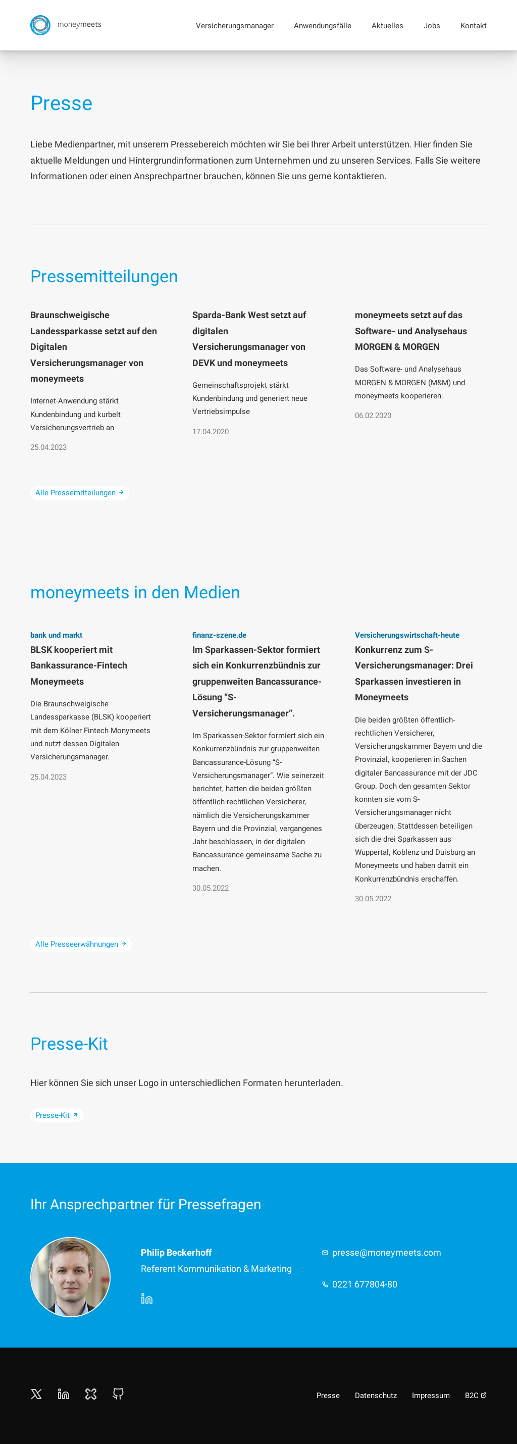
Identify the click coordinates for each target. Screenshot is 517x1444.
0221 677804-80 (364, 1284)
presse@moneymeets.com (386, 1252)
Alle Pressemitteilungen (79, 492)
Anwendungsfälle (322, 25)
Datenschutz (376, 1395)
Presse (328, 1395)
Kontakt (473, 25)
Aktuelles (387, 25)
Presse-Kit (56, 1115)
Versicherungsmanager (235, 25)
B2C (476, 1395)
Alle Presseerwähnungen (81, 944)
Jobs (432, 25)
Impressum (431, 1395)
